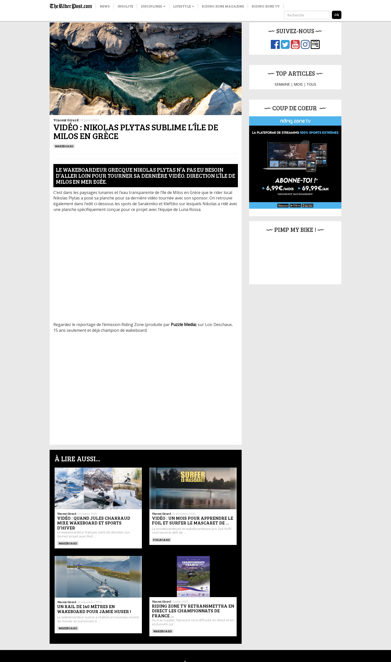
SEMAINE (282, 84)
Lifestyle (183, 6)
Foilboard (161, 540)
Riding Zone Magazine (223, 6)
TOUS (311, 84)
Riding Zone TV (266, 6)
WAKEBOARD (64, 146)
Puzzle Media (183, 324)
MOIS (298, 84)
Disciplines (153, 6)
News (105, 6)
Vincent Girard (66, 120)
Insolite (125, 6)
